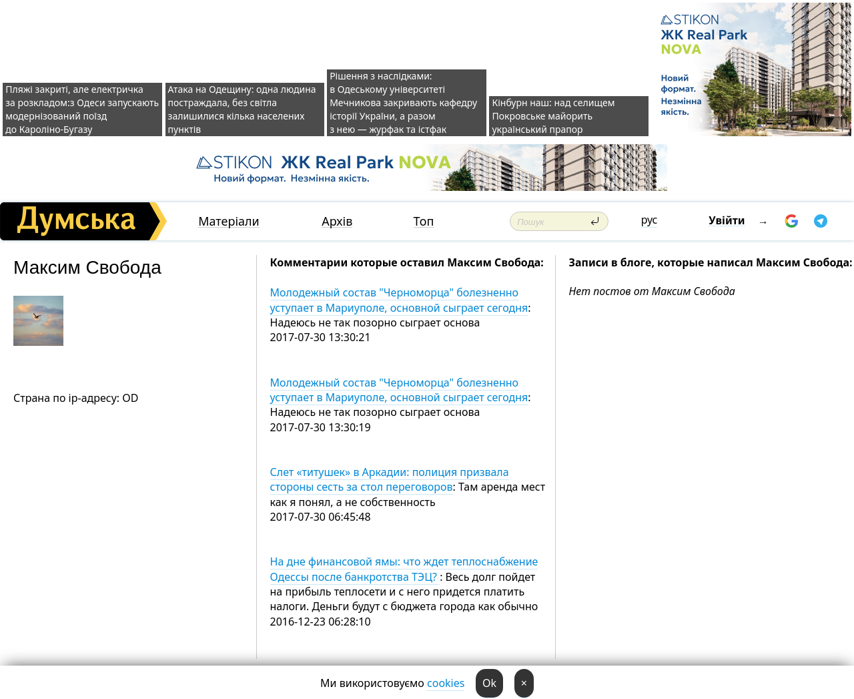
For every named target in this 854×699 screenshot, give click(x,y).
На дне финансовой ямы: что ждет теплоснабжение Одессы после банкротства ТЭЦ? (404, 569)
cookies (445, 683)
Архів (337, 221)
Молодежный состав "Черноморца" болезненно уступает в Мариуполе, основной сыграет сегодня (399, 299)
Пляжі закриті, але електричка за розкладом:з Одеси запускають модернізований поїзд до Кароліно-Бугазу (82, 109)
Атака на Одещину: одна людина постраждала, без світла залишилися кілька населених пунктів (242, 109)
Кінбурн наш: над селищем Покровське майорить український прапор (553, 116)
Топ (424, 221)
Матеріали (229, 221)
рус (649, 219)
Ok (489, 683)
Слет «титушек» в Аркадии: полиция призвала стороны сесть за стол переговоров (389, 479)
